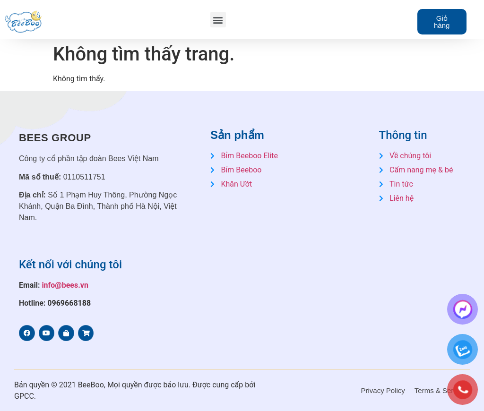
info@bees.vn (65, 285)
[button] (218, 19)
